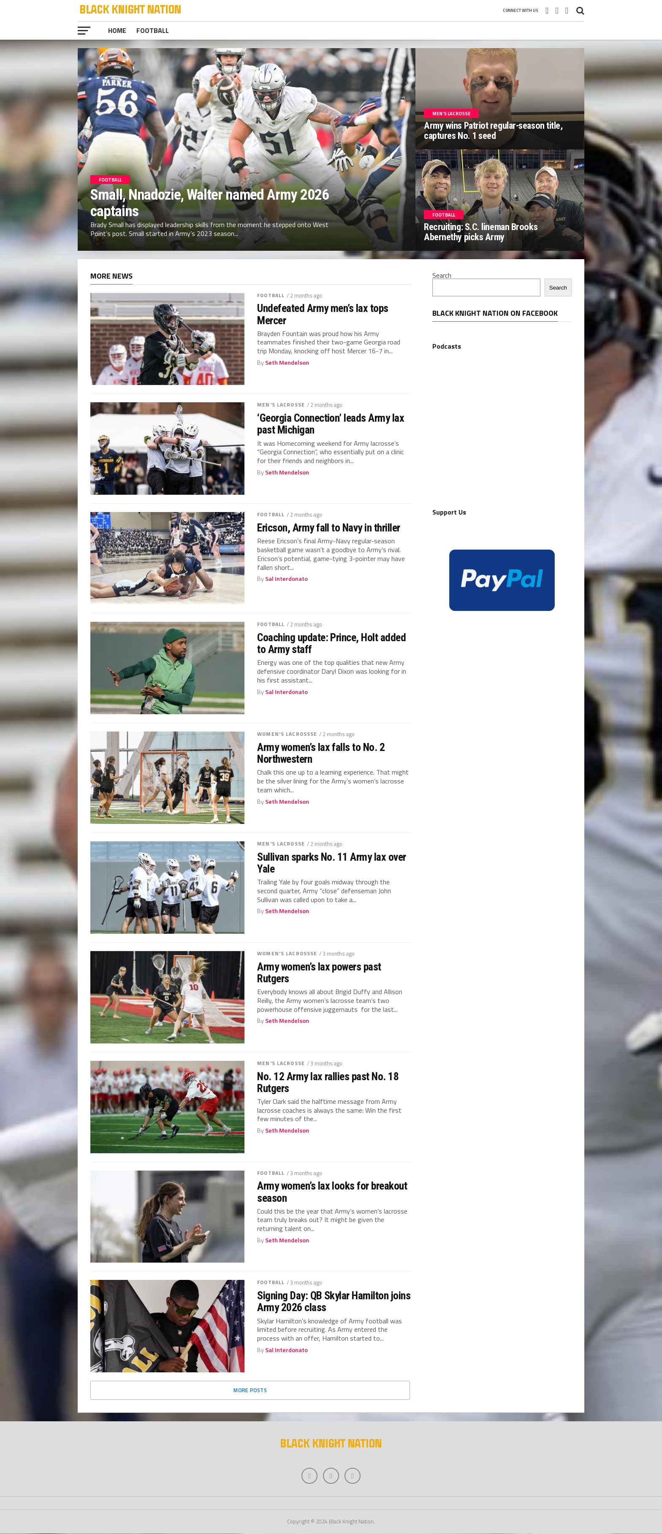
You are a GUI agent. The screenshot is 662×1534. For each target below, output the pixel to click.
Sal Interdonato (286, 578)
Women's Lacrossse (287, 734)
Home (117, 30)
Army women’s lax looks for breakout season (332, 1191)
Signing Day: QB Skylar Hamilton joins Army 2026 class (333, 1301)
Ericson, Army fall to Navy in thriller (328, 528)
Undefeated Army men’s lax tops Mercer (322, 314)
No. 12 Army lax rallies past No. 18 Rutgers (328, 1082)
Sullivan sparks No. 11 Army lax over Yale (331, 863)
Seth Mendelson (287, 362)
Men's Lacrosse (281, 405)
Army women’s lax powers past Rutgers (319, 972)
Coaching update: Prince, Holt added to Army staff (331, 643)
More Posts (250, 1390)
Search (441, 275)
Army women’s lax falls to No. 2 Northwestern (321, 753)
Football (152, 30)
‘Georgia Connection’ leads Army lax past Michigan (330, 424)
